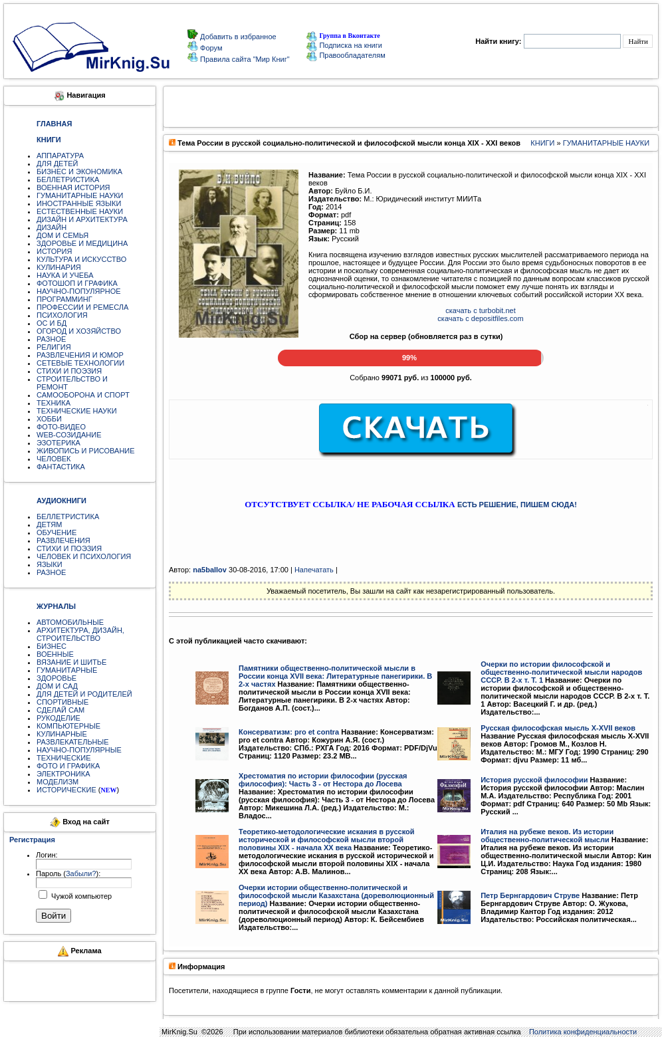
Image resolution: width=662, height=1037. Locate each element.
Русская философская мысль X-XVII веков (558, 728)
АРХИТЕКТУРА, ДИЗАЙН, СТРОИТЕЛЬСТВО (80, 634)
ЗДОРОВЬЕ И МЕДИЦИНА (82, 243)
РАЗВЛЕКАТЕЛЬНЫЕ (73, 742)
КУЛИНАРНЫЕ (62, 734)
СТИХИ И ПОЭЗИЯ (69, 371)
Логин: (47, 855)
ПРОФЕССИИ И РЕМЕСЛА (82, 307)
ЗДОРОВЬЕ (56, 678)
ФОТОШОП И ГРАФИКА (77, 283)
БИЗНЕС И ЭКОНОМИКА (79, 171)
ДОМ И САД (57, 686)
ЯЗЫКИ (49, 564)
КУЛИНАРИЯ (59, 267)
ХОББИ (49, 419)
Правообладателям (345, 55)
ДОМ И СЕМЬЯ (62, 235)
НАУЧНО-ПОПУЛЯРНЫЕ (79, 750)
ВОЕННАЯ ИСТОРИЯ (73, 187)
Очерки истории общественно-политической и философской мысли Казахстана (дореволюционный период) (336, 895)
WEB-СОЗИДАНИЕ (69, 435)
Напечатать (314, 570)
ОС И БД (51, 323)
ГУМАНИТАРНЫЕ (67, 670)
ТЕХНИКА (53, 403)
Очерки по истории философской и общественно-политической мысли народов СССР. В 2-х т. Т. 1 (561, 672)
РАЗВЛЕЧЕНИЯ (63, 540)
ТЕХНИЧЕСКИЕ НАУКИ (77, 411)
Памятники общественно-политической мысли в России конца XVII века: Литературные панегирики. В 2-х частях (335, 676)
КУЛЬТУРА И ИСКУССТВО (81, 259)
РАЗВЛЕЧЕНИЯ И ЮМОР (80, 355)
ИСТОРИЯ (54, 251)
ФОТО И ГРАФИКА (68, 766)
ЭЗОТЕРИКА (58, 443)
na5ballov (210, 570)
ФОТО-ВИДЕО (61, 427)
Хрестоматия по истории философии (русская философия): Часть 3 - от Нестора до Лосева (323, 780)
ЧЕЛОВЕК (54, 459)
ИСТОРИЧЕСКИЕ (66, 790)
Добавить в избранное (237, 37)
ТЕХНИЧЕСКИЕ (64, 758)
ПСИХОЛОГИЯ (62, 315)
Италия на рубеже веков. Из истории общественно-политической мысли (547, 836)
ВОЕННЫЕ (55, 654)
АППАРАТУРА (60, 156)
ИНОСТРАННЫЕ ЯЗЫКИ (79, 203)
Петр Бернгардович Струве (530, 895)
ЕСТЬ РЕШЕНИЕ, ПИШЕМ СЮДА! (517, 505)
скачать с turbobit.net (480, 310)
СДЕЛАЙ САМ (60, 710)
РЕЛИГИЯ (54, 347)
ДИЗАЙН (51, 227)
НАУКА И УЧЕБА (65, 275)
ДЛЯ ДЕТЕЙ (57, 164)
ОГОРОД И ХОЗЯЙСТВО (79, 331)
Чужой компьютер (80, 896)
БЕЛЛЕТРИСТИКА (68, 179)
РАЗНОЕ (51, 339)
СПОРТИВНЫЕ (62, 702)
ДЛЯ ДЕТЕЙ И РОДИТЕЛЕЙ (84, 694)
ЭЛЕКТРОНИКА (63, 774)
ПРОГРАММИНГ (64, 299)
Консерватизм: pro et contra (289, 732)
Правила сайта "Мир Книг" (244, 59)
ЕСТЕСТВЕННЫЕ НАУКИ (80, 211)
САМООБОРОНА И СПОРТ (83, 395)
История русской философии (534, 780)
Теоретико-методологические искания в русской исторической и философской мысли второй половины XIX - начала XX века (326, 840)
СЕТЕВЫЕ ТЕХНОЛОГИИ (80, 363)
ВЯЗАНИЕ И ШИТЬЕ (71, 662)
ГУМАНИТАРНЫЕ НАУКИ (80, 195)
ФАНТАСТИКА (61, 467)
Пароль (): (68, 873)
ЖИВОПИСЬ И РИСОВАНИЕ (86, 451)
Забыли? (81, 873)
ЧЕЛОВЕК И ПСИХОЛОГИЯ (84, 556)
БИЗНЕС (51, 646)
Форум (210, 48)
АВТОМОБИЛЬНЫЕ (70, 622)
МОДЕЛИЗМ (57, 782)
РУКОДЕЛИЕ (58, 718)
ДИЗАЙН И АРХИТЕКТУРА (82, 219)
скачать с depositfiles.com (480, 318)
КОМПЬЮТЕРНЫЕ (68, 726)
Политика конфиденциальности (583, 1032)
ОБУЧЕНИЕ (56, 532)
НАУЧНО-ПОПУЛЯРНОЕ (79, 291)
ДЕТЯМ (49, 524)
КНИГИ (542, 143)
